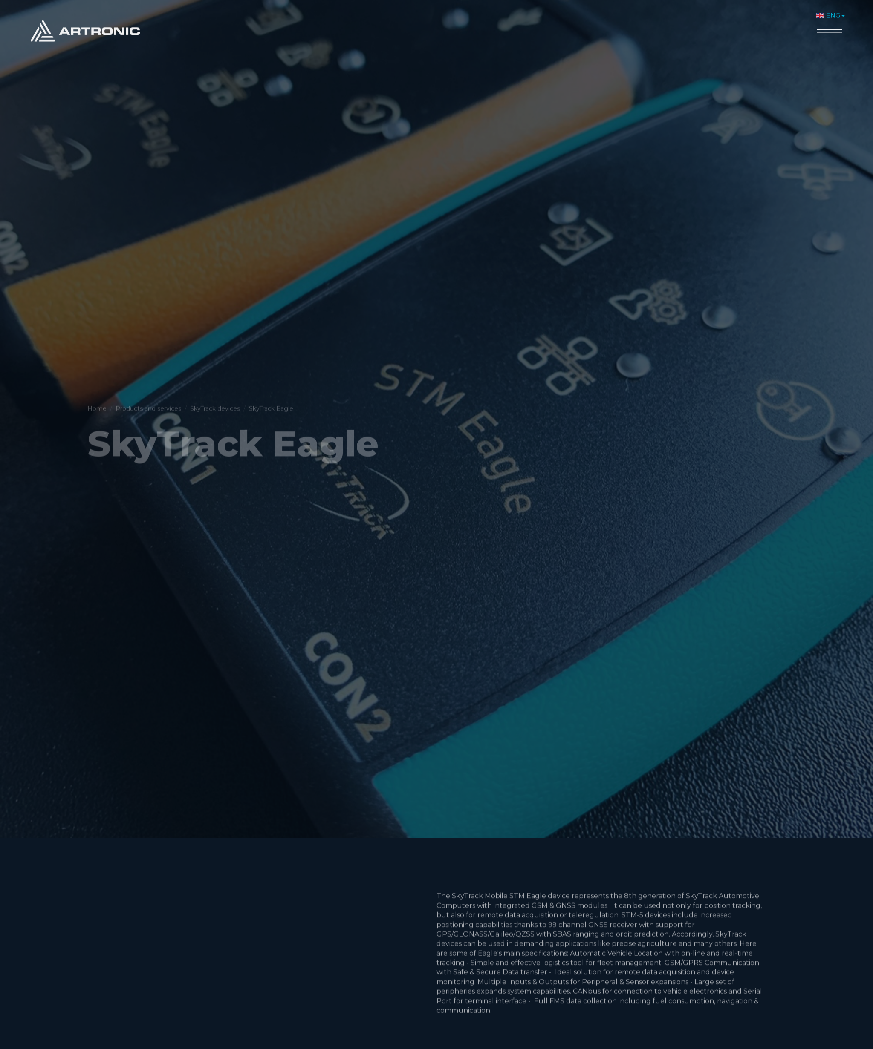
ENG (828, 12)
